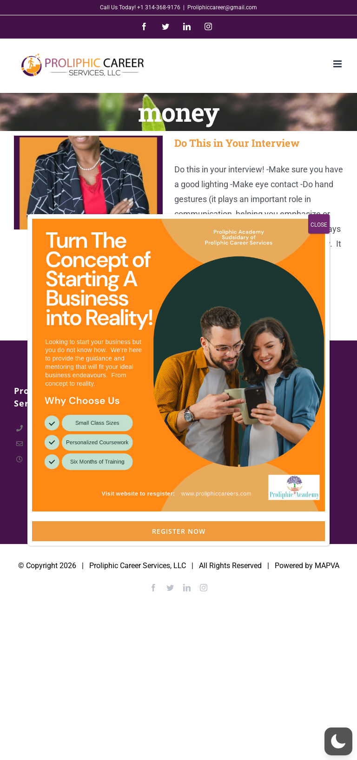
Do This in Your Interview (237, 143)
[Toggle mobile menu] (338, 64)
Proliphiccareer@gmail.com (222, 7)
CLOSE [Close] (319, 277)
